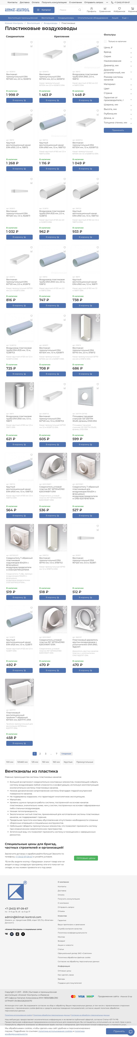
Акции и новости (65, 945)
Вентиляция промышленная (23, 18)
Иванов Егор (126, 996)
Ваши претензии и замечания (71, 924)
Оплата (35, 2)
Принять (119, 1031)
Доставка (24, 2)
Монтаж (61, 937)
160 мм (56, 762)
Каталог (44, 9)
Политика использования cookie (18, 1015)
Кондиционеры (66, 18)
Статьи (61, 949)
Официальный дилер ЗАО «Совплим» (75, 953)
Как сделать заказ (66, 975)
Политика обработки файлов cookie (74, 957)
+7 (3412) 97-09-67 (120, 2)
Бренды (61, 979)
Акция (115, 18)
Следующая (66, 754)
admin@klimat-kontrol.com (23, 917)
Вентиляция (48, 18)
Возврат (61, 941)
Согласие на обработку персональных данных (78, 961)
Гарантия (62, 920)
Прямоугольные (84, 762)
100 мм (9, 762)
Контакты (12, 2)
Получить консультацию (54, 2)
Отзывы (61, 911)
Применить (118, 130)
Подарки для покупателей (70, 983)
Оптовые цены (86, 858)
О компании (75, 2)
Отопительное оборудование (93, 18)
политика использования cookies (55, 1031)
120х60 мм (22, 762)
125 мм (35, 762)
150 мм (45, 762)
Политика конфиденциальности (72, 933)
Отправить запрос (93, 2)
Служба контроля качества (70, 929)
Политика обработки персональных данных (51, 1015)
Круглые (68, 762)
